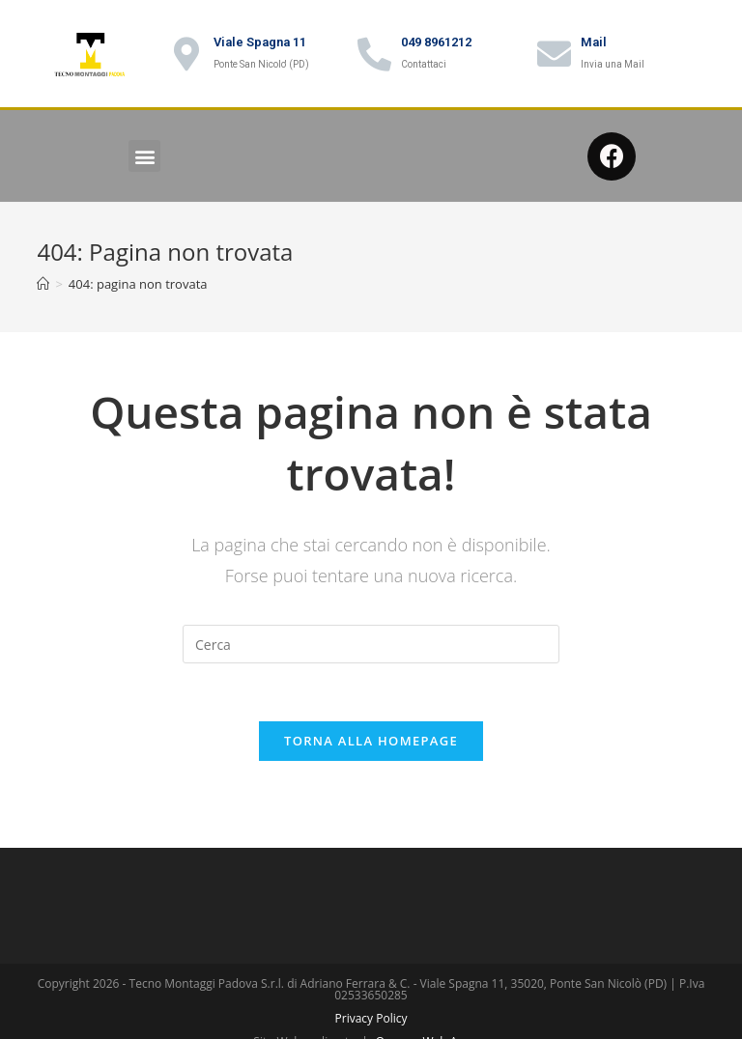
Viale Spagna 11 (260, 42)
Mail (594, 42)
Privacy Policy (371, 1018)
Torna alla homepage (371, 740)
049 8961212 (436, 42)
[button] (144, 156)
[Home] (43, 284)
